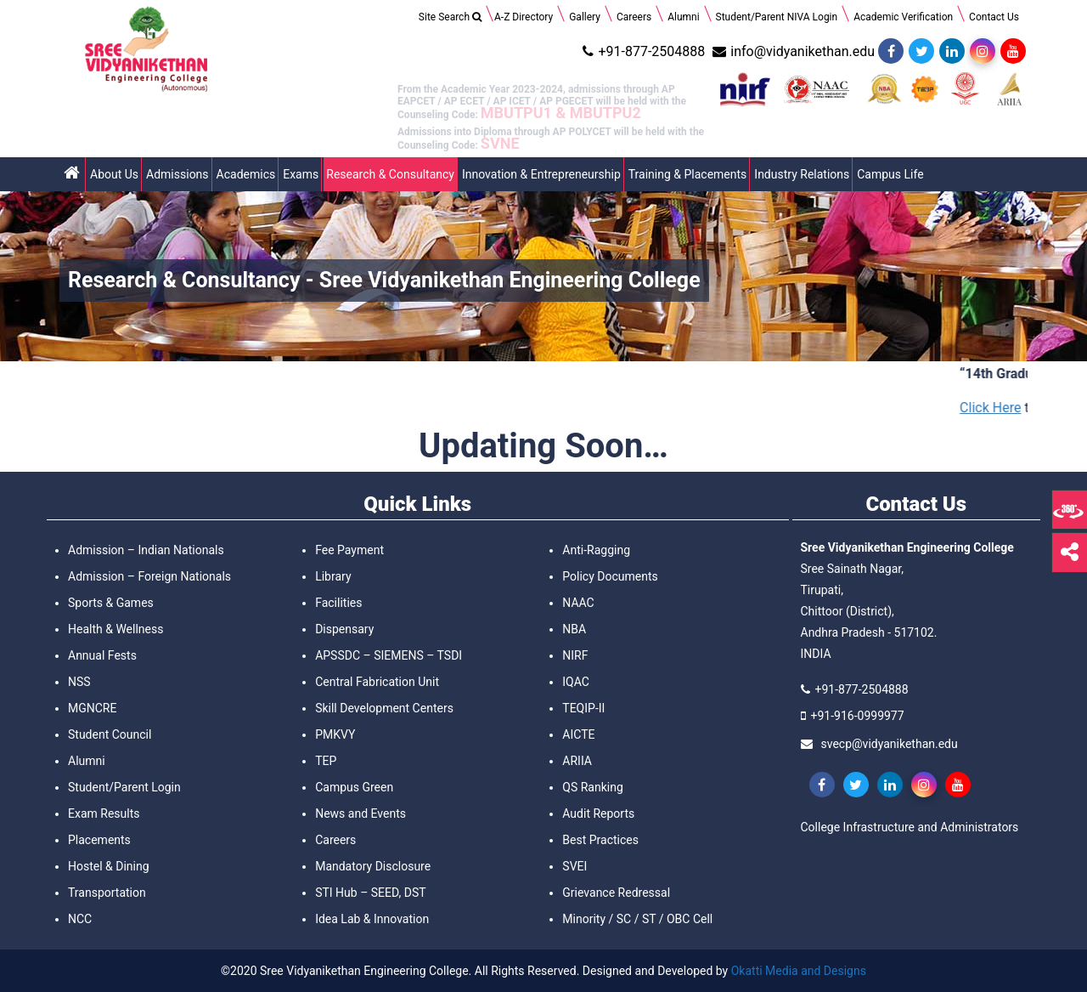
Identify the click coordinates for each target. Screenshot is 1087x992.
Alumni (683, 17)
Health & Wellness (115, 629)
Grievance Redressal (616, 892)
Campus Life (890, 174)
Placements (99, 840)
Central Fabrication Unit (377, 682)
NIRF (575, 655)
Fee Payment (349, 550)
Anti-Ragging (596, 550)
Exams (300, 174)
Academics (246, 174)
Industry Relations (801, 174)
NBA (574, 629)
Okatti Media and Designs (798, 971)
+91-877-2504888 (641, 51)
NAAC (578, 602)
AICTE (578, 734)
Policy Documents (609, 576)
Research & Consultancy (390, 174)
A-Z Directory (523, 17)
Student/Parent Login (124, 787)
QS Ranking (592, 787)
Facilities (338, 602)
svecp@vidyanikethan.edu (889, 744)
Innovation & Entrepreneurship (541, 174)
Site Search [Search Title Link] (450, 17)
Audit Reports (598, 813)
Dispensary (344, 629)
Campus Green (354, 787)
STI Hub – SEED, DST (370, 892)
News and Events (360, 813)
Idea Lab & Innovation (372, 919)
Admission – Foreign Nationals (149, 576)
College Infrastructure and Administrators (910, 827)
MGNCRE (92, 708)
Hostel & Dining (108, 866)
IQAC (575, 682)
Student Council (109, 734)
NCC (80, 919)
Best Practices (600, 840)
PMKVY (335, 734)
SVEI (574, 866)
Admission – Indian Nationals (146, 550)
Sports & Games (111, 602)
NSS (79, 682)
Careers (634, 17)
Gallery (584, 17)
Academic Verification (903, 17)
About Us (114, 174)
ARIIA (577, 761)
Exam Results (103, 813)
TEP (325, 761)
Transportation (107, 892)
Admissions (177, 174)
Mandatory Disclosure (373, 866)
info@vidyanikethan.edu (791, 51)
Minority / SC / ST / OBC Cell (637, 919)
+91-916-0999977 (857, 716)
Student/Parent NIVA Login (777, 17)
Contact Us (994, 17)
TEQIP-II (583, 708)
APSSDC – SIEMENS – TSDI (388, 655)
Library (333, 576)
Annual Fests (102, 655)
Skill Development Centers (384, 708)
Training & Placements (687, 174)
